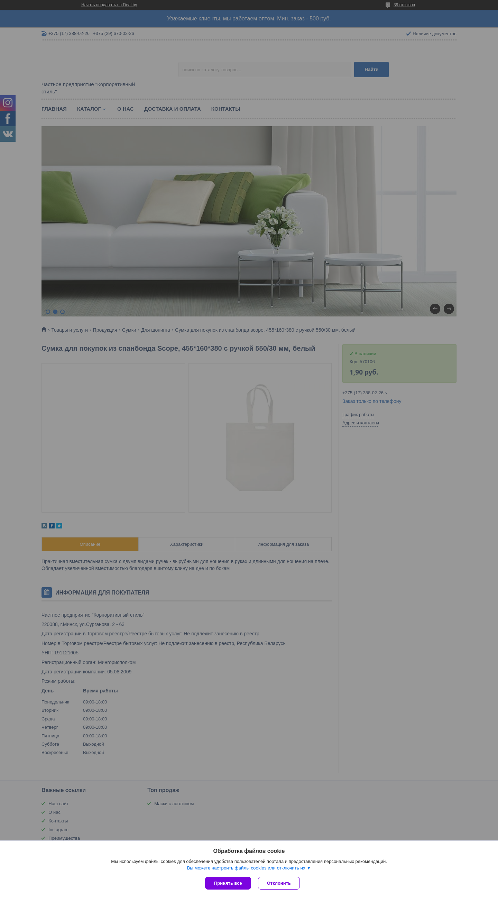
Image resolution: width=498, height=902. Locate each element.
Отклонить (279, 883)
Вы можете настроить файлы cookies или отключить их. (246, 868)
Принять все (228, 883)
